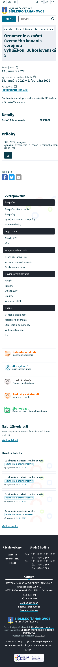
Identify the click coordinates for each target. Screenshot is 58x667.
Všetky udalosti (10, 440)
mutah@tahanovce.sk (29, 606)
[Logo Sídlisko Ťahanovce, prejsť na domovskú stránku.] (29, 10)
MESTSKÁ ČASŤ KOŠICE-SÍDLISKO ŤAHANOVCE (37, 631)
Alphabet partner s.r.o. (42, 627)
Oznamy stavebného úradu (15, 90)
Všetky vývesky (10, 526)
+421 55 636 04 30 (29, 603)
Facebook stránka (29, 610)
